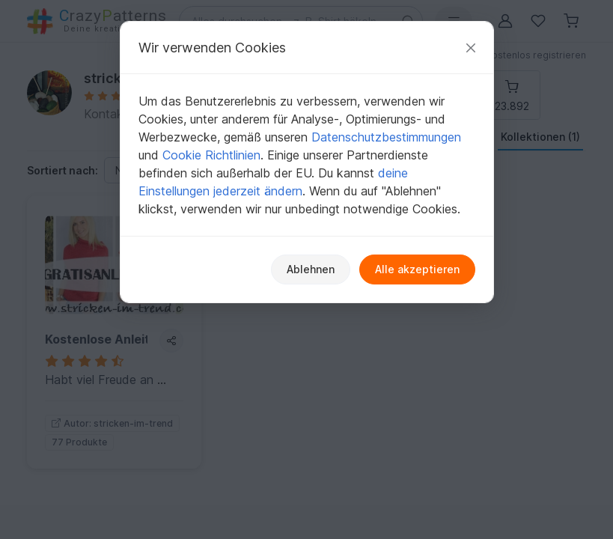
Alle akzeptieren (417, 269)
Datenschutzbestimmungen (386, 137)
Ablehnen (311, 269)
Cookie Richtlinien (211, 154)
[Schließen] (470, 47)
